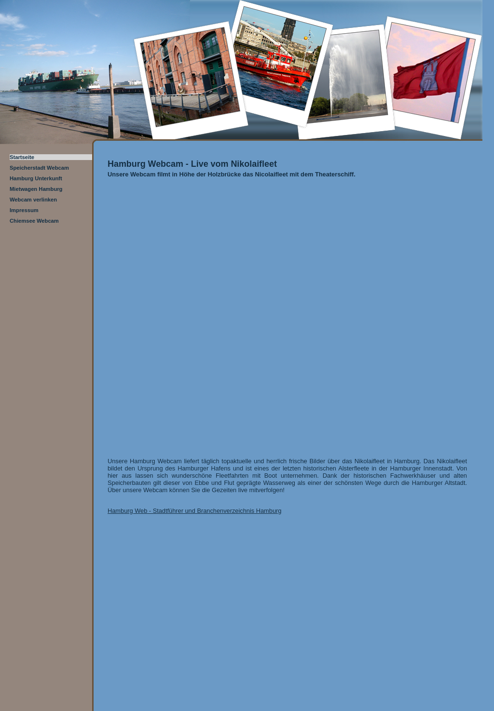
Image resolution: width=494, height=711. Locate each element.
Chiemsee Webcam (34, 221)
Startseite (22, 157)
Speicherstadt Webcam (39, 168)
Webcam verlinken (33, 199)
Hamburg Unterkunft (36, 178)
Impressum (24, 210)
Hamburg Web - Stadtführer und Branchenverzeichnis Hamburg (194, 510)
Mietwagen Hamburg (36, 189)
